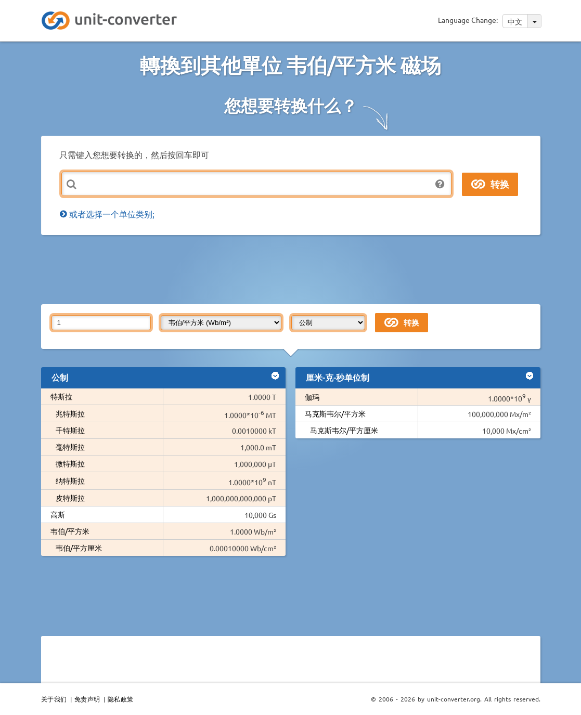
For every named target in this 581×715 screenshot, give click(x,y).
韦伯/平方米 (69, 531)
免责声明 (87, 699)
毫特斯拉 (70, 446)
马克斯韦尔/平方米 (335, 413)
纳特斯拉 (70, 480)
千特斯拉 (70, 430)
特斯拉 (61, 396)
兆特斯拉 (70, 413)
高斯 (57, 514)
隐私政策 (121, 699)
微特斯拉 (70, 463)
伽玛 (316, 396)
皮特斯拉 (70, 497)
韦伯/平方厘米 (79, 547)
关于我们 (54, 699)
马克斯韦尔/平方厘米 (344, 430)
